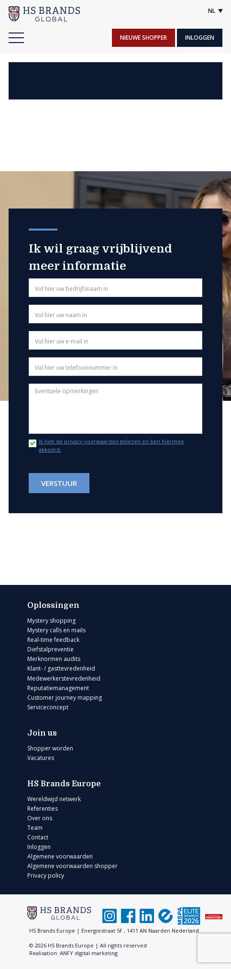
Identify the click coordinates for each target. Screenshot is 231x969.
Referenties (42, 808)
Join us (42, 733)
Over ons (39, 818)
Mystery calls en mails (56, 630)
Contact (37, 837)
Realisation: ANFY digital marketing (73, 953)
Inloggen (199, 37)
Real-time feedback (53, 640)
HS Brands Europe (64, 784)
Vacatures (40, 758)
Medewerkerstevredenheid (63, 678)
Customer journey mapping (64, 698)
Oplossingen (53, 605)
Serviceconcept (47, 707)
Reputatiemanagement (58, 688)
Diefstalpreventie (50, 649)
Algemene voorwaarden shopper (72, 866)
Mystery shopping (51, 621)
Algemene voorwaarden (60, 856)
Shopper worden (50, 748)
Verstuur (59, 483)
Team (35, 828)
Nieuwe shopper (143, 37)
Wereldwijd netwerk (54, 799)
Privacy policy (45, 875)
